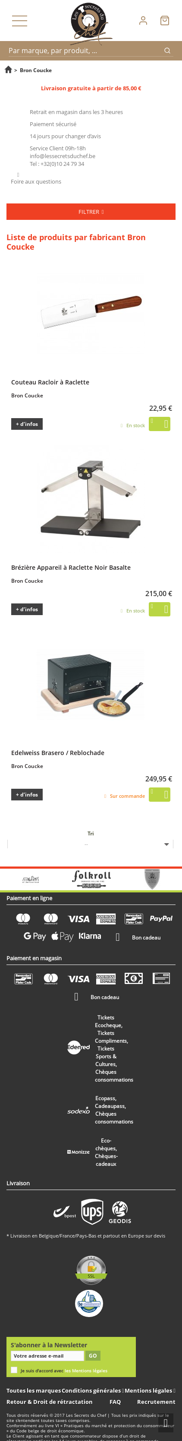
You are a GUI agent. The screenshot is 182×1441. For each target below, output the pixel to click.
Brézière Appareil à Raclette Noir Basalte (71, 567)
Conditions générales (92, 1390)
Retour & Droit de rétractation (49, 1402)
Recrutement (156, 1402)
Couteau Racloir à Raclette (50, 382)
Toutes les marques (33, 1390)
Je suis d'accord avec (64, 1371)
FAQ (115, 1402)
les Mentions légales (86, 1371)
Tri (91, 833)
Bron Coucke (27, 395)
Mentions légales (149, 1390)
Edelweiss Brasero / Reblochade (57, 752)
